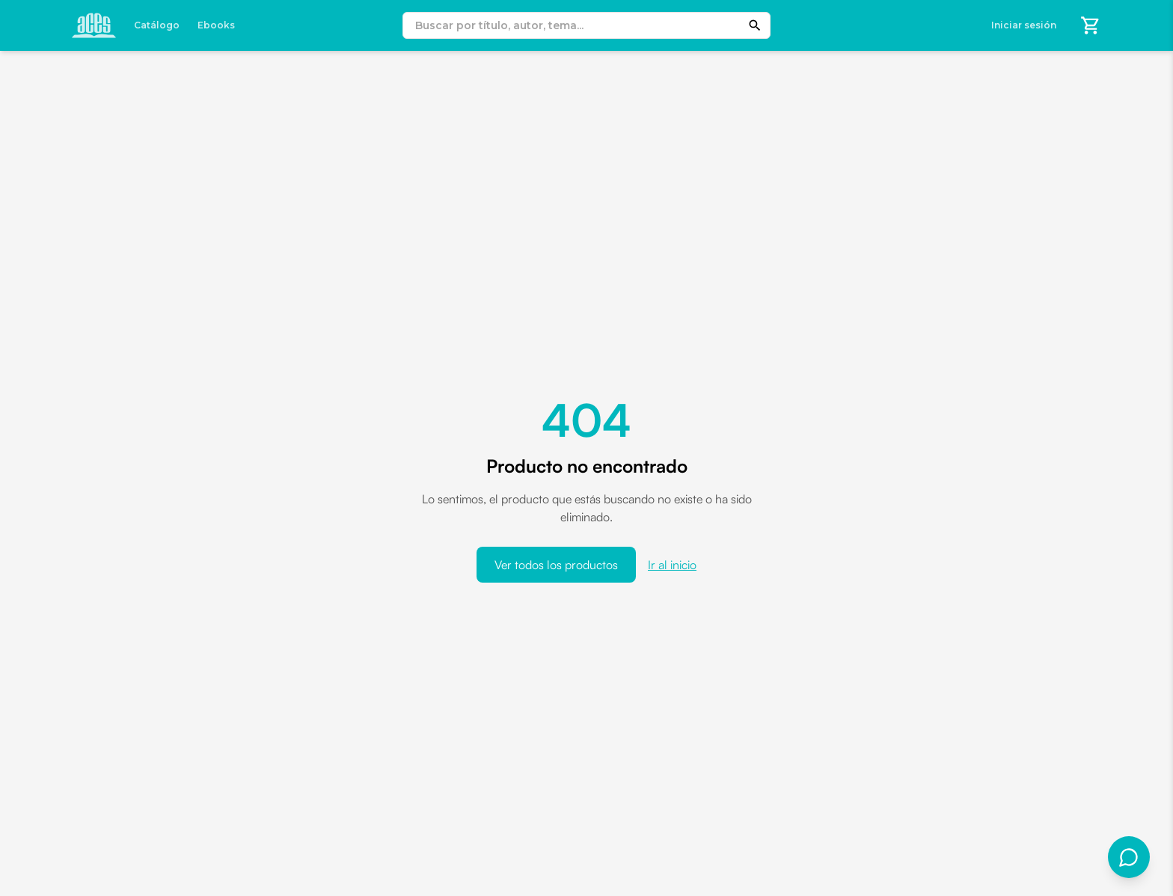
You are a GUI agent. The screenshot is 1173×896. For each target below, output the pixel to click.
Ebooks (216, 25)
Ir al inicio (672, 564)
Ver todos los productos (556, 564)
